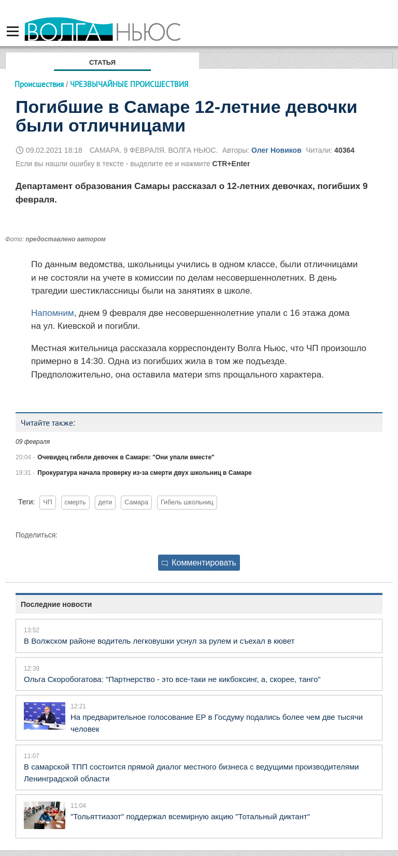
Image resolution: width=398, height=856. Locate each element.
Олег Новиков (276, 150)
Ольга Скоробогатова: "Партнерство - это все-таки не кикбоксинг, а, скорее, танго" (172, 679)
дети (105, 502)
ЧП (47, 502)
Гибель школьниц (187, 502)
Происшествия (39, 84)
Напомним (52, 313)
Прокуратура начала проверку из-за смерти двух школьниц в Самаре (144, 472)
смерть (75, 502)
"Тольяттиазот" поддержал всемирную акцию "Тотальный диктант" (190, 816)
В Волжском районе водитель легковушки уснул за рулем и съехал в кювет (159, 640)
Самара (136, 502)
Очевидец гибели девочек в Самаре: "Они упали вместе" (125, 457)
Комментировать (199, 562)
